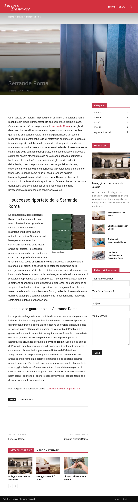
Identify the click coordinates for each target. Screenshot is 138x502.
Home (112, 6)
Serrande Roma (25, 399)
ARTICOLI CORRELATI (21, 450)
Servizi (20, 16)
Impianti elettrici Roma (76, 439)
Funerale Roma (16, 439)
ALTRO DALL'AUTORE (47, 450)
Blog (121, 6)
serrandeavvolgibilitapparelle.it (63, 388)
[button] (131, 6)
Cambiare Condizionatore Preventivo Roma (115, 255)
